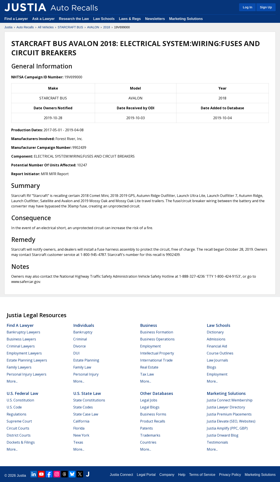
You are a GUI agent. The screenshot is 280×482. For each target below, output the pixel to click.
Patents (146, 428)
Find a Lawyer (16, 19)
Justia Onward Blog (222, 435)
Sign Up (266, 7)
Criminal (80, 339)
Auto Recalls (25, 27)
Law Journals (217, 360)
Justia (8, 27)
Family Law (82, 367)
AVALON (93, 27)
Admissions (216, 339)
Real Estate (149, 367)
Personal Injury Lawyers (26, 374)
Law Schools (104, 19)
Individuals (83, 325)
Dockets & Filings (21, 442)
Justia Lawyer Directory (226, 407)
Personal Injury (86, 374)
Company (166, 475)
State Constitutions (89, 400)
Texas (78, 442)
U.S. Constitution (20, 400)
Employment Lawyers (24, 353)
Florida (78, 428)
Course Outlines (220, 353)
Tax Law (147, 374)
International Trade (156, 360)
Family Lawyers (19, 367)
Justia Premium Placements (229, 414)
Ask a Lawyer (44, 19)
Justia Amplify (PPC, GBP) (227, 428)
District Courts (19, 435)
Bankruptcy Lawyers (23, 332)
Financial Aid (217, 346)
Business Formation (156, 332)
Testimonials (217, 442)
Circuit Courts (18, 428)
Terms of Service (202, 475)
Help (181, 475)
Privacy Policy (230, 475)
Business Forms (153, 414)
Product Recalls (152, 421)
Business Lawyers (21, 339)
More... (12, 381)
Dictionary (215, 332)
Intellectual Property (157, 353)
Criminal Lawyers (21, 346)
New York (81, 435)
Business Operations (157, 339)
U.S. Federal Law (22, 393)
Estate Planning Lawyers (27, 360)
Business (148, 325)
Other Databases (156, 393)
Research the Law (74, 19)
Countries (148, 442)
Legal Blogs (149, 407)
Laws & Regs (130, 19)
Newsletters (155, 19)
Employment (150, 346)
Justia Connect (121, 475)
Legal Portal (146, 475)
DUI (76, 353)
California (81, 421)
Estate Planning (86, 360)
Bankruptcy (82, 332)
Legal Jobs (148, 400)
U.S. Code (14, 407)
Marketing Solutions (186, 19)
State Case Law (85, 414)
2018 (106, 27)
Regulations (16, 414)
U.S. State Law (87, 393)
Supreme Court (19, 421)
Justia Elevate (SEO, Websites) (231, 421)
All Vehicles (46, 27)
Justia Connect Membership (230, 400)
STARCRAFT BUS (70, 27)
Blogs (211, 367)
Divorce (79, 346)
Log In (247, 7)
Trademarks (150, 435)
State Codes (83, 407)
